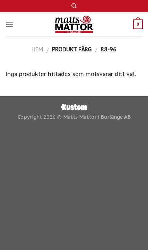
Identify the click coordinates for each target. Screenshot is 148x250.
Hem (37, 49)
